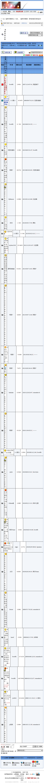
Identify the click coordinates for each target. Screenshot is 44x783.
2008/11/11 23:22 (30, 698)
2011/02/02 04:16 (27, 368)
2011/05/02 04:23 (28, 354)
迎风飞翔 (25, 772)
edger (16, 547)
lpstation (39, 547)
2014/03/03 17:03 (27, 223)
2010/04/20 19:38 (28, 530)
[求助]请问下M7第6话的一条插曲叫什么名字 (5, 394)
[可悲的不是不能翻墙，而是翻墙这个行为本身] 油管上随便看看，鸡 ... (5, 126)
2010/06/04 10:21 (27, 472)
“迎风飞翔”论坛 (7, 23)
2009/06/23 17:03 (28, 637)
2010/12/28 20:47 (27, 392)
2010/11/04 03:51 (27, 430)
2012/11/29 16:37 (28, 245)
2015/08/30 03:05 (27, 170)
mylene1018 (12, 245)
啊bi (34, 223)
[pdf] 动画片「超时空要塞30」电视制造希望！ (5, 171)
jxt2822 (14, 698)
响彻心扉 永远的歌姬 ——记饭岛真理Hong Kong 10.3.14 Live (6, 531)
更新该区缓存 (19, 758)
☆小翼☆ (13, 100)
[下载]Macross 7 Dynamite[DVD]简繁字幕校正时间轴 (8, 547)
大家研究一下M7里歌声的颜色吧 (6, 244)
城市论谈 (17, 23)
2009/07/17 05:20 (27, 609)
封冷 (11, 223)
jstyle (11, 472)
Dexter (11, 609)
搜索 (34, 11)
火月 (11, 571)
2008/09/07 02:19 (28, 100)
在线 (31, 11)
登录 (14, 11)
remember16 (36, 392)
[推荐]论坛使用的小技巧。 (5, 87)
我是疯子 (35, 84)
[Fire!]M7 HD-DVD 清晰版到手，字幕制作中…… (6, 676)
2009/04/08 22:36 (30, 656)
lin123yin (35, 472)
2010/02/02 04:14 (27, 571)
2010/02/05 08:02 (31, 547)
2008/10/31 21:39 (27, 724)
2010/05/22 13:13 (27, 503)
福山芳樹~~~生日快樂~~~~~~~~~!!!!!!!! (9, 452)
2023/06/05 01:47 (27, 150)
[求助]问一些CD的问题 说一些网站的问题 (5, 726)
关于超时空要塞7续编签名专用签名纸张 (5, 432)
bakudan (11, 392)
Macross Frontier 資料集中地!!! (6, 101)
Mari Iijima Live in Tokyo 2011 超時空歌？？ (6, 356)
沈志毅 (35, 199)
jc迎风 (11, 724)
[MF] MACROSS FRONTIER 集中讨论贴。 (7, 697)
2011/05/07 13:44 (27, 315)
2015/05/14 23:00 (27, 199)
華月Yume (12, 530)
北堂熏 (36, 245)
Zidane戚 (11, 503)
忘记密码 (26, 11)
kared (12, 637)
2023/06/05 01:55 (27, 124)
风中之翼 (35, 503)
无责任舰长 (37, 100)
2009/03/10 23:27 (29, 678)
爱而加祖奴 (11, 269)
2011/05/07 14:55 (27, 269)
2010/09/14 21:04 (31, 452)
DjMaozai (11, 199)
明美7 (11, 170)
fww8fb (11, 84)
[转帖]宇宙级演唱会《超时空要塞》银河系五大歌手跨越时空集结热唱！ (5, 611)
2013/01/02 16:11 (30, 233)
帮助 (8, 13)
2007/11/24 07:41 (27, 84)
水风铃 (36, 637)
